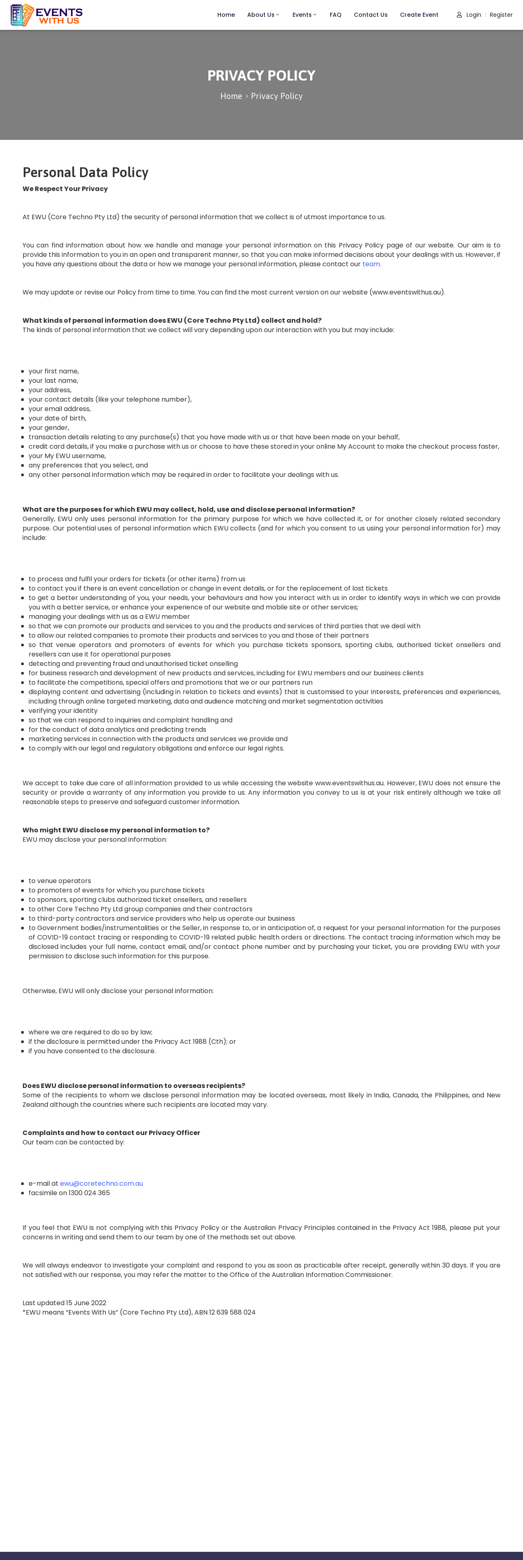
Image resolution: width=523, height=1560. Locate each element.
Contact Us (371, 15)
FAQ (336, 15)
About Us (263, 15)
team (371, 264)
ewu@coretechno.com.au (101, 1183)
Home (226, 15)
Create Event (419, 15)
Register (501, 14)
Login (469, 14)
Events (305, 15)
